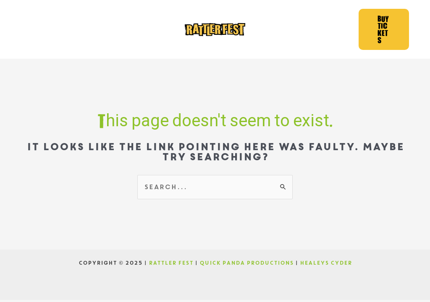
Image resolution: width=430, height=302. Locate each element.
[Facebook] (40, 29)
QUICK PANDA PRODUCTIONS (246, 263)
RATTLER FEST (171, 263)
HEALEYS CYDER (326, 263)
